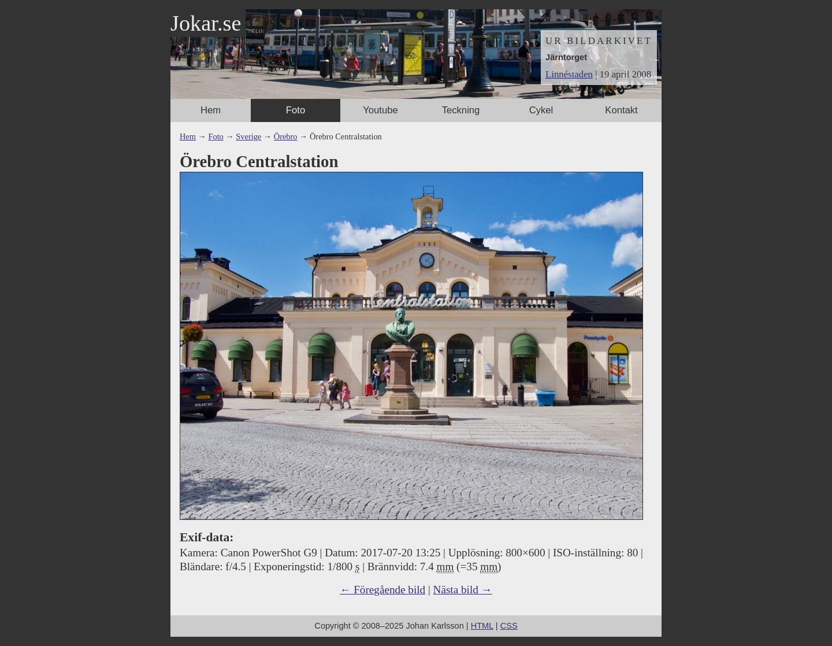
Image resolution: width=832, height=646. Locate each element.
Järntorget (566, 57)
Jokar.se (205, 23)
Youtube (380, 110)
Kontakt (621, 110)
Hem (210, 110)
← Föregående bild (382, 590)
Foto (295, 110)
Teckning (461, 110)
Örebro (286, 136)
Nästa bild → (462, 590)
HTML (482, 625)
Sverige (248, 136)
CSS (509, 625)
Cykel (541, 110)
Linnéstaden (569, 74)
